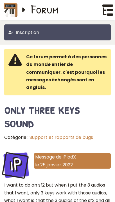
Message (45, 157)
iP (16, 164)
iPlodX (69, 157)
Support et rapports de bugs (61, 137)
